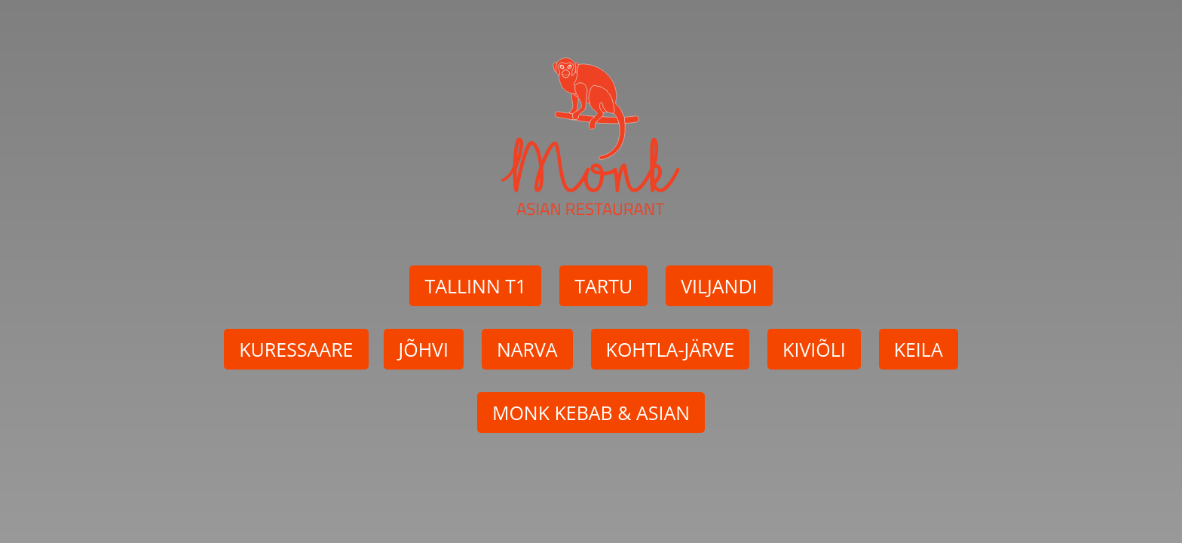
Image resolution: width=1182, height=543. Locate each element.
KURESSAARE (296, 349)
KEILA (918, 349)
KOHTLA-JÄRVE (670, 349)
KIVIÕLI (814, 349)
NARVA (527, 349)
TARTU (603, 286)
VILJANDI (719, 286)
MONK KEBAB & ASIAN (591, 412)
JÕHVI (424, 349)
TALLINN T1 (475, 286)
